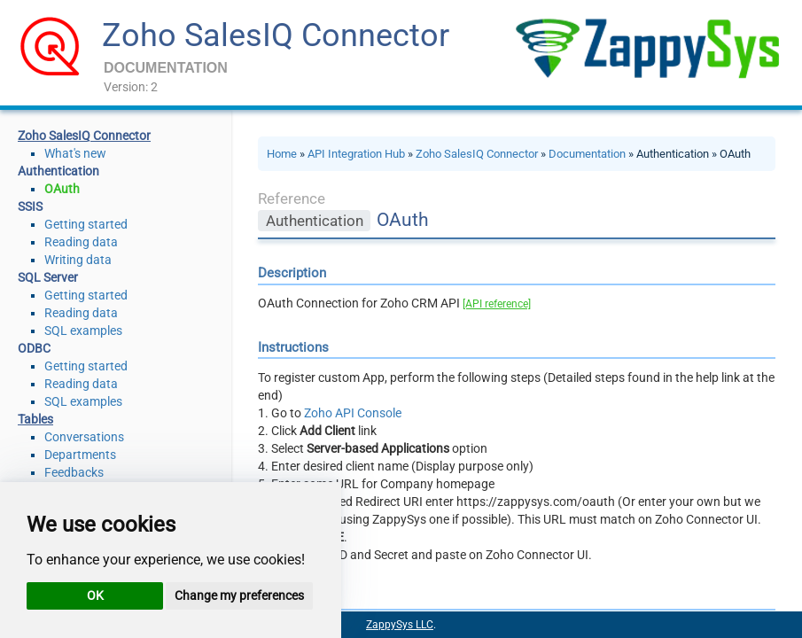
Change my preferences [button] (239, 595)
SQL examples (83, 330)
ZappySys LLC (399, 625)
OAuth (62, 189)
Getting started (86, 224)
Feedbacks (74, 472)
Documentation (587, 153)
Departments (80, 454)
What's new (75, 153)
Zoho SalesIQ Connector (275, 35)
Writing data (78, 260)
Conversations (84, 437)
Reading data (81, 242)
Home (282, 153)
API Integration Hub (356, 153)
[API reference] (497, 304)
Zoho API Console (352, 413)
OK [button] (95, 595)
